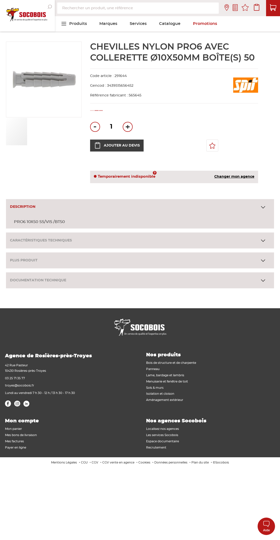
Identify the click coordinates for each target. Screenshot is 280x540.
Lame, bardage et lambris (165, 375)
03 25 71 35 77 (15, 378)
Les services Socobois (162, 435)
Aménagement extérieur (164, 399)
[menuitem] (74, 23)
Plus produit (24, 260)
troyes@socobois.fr (19, 385)
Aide (266, 526)
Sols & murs (155, 387)
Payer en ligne (15, 447)
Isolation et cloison (160, 393)
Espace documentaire (162, 441)
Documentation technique (38, 280)
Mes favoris (245, 8)
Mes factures (14, 441)
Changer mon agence (234, 176)
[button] (39, 131)
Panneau (153, 369)
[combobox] (138, 8)
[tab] (140, 207)
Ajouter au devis (117, 145)
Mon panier (13, 428)
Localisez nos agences (162, 428)
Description (22, 207)
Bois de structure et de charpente (171, 362)
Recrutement (156, 447)
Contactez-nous (235, 8)
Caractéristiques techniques (41, 240)
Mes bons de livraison (21, 435)
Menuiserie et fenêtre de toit (167, 381)
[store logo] (27, 16)
